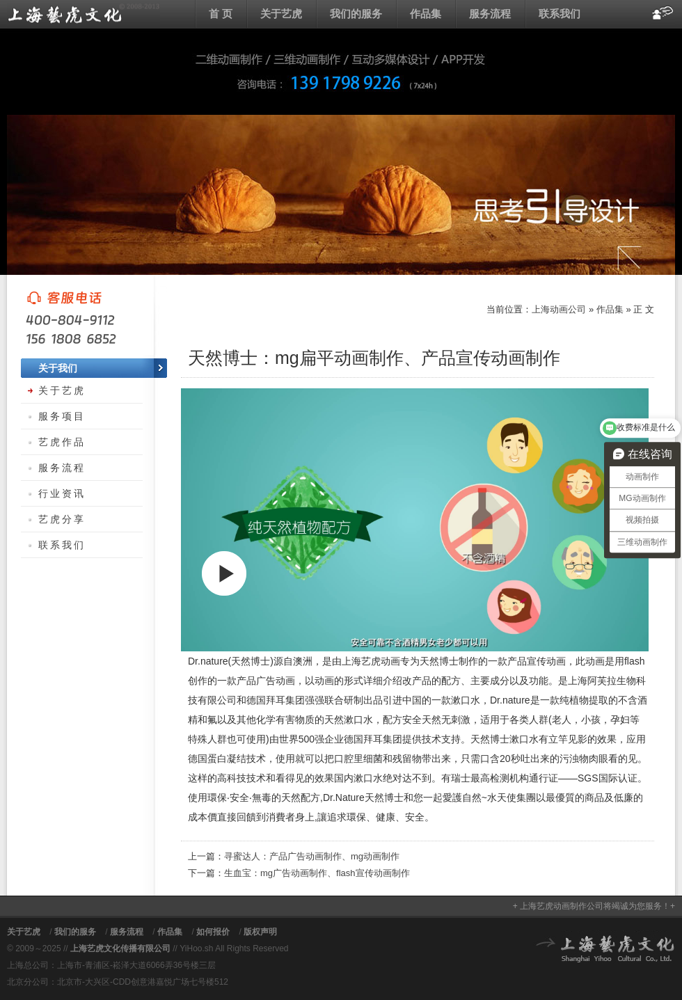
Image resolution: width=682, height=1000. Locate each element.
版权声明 (260, 932)
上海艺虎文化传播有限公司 (120, 948)
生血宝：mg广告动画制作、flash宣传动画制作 (317, 873)
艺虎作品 (62, 441)
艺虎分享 (62, 519)
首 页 (220, 13)
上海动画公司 (83, 14)
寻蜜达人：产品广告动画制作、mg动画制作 (311, 856)
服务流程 (490, 13)
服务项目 (62, 416)
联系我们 (559, 13)
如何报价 (213, 932)
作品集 (425, 13)
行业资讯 (62, 493)
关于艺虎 (281, 13)
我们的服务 (356, 13)
